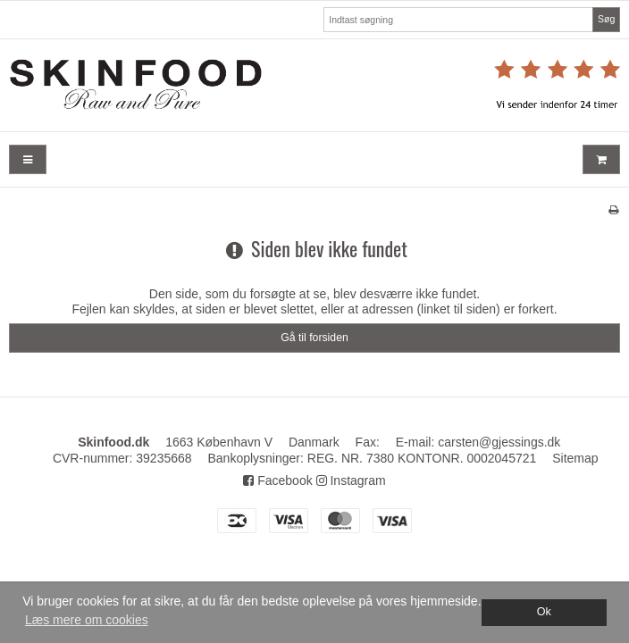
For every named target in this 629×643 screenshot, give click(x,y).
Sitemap (575, 458)
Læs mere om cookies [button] (86, 620)
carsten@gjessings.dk (499, 442)
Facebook (277, 480)
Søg (606, 18)
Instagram (351, 480)
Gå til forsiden (314, 337)
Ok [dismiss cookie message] (544, 611)
